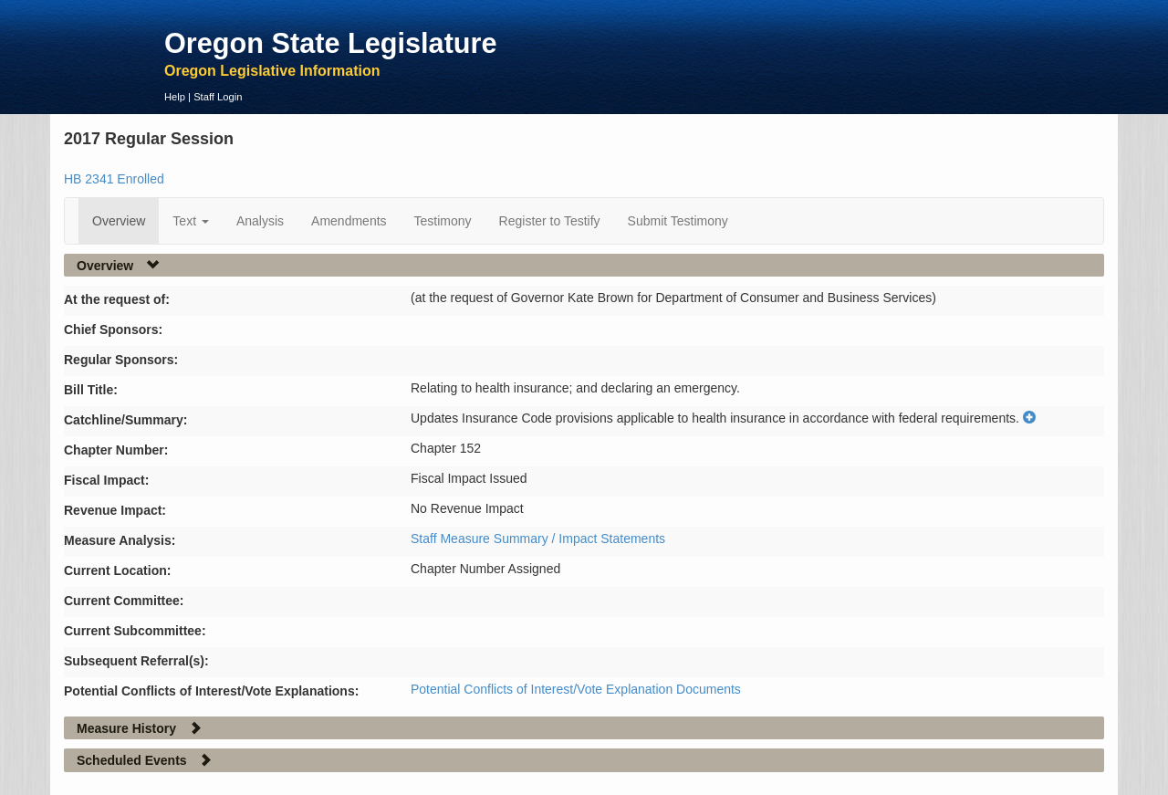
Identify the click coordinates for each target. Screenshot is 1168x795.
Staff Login (217, 96)
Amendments (348, 221)
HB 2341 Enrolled (114, 179)
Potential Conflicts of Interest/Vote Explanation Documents (576, 689)
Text (190, 221)
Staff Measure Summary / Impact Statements (538, 538)
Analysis (260, 221)
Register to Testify (549, 221)
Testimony (443, 221)
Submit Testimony (678, 221)
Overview (118, 221)
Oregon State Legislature (330, 43)
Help (174, 96)
